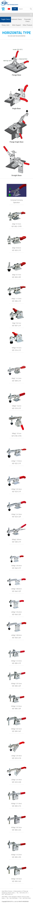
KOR (15, 8)
